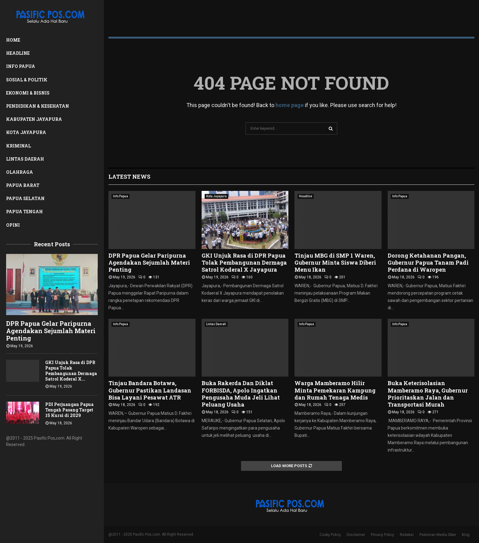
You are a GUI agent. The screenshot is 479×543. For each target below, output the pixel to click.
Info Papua (20, 66)
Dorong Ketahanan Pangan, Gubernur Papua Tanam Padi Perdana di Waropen (428, 262)
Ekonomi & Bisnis (27, 93)
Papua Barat (22, 185)
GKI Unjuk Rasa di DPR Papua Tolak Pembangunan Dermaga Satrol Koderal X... (71, 370)
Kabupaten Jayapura (34, 119)
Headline (18, 53)
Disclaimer (356, 535)
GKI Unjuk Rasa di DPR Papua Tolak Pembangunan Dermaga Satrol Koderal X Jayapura (244, 262)
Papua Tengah (24, 211)
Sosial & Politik (26, 80)
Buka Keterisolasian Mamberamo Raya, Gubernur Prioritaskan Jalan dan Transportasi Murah (428, 393)
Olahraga (19, 172)
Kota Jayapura (26, 132)
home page (290, 105)
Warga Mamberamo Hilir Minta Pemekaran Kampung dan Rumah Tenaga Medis (334, 390)
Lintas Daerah (25, 159)
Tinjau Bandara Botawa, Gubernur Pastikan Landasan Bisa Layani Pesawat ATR (149, 390)
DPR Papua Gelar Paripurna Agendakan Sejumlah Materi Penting (51, 330)
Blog (466, 535)
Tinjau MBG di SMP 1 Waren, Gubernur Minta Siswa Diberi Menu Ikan (335, 262)
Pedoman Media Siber (437, 535)
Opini (13, 225)
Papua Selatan (25, 198)
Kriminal (18, 146)
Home (13, 40)
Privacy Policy (382, 535)
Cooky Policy (330, 535)
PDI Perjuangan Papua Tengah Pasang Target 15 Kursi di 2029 (69, 409)
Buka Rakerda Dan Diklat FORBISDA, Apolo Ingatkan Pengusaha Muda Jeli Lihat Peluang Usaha (241, 393)
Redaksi (407, 535)
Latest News (129, 176)
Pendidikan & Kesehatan (37, 106)
